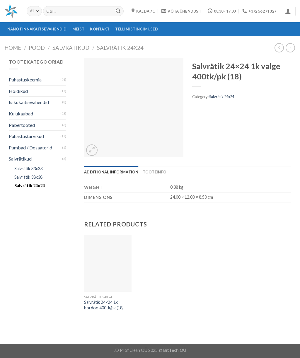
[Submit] (118, 11)
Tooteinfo (154, 172)
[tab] (111, 172)
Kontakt (100, 29)
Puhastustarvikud (26, 136)
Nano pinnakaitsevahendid (37, 29)
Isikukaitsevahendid (29, 102)
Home (12, 48)
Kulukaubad (21, 113)
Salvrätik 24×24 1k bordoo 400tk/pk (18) (104, 305)
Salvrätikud (70, 48)
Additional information (111, 172)
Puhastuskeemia (25, 79)
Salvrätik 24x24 (120, 48)
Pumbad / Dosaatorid (30, 147)
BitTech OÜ (174, 350)
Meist (78, 29)
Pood (37, 48)
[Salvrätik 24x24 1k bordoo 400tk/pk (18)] (108, 263)
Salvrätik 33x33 (28, 168)
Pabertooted (22, 125)
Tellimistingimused (136, 29)
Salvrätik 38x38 (28, 177)
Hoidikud (18, 91)
